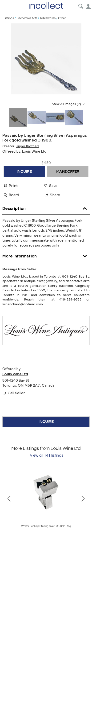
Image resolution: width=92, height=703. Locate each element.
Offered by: (24, 151)
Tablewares (48, 18)
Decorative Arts (26, 18)
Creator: (20, 146)
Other (62, 18)
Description (46, 207)
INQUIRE (24, 171)
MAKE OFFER (67, 171)
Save (50, 185)
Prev (9, 498)
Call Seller (13, 393)
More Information (46, 255)
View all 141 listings (46, 455)
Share (52, 195)
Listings (9, 18)
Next (82, 498)
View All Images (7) (69, 104)
